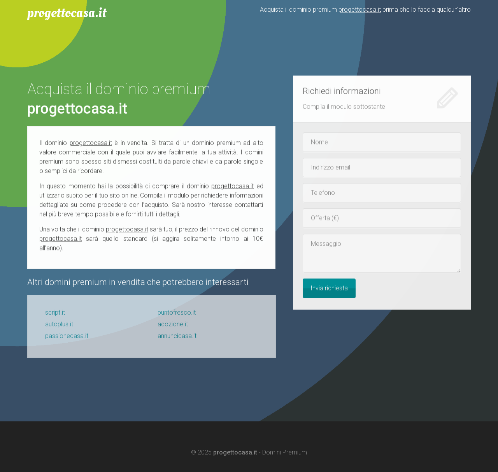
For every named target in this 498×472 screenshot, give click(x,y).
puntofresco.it (177, 314)
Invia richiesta (329, 288)
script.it (55, 314)
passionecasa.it (66, 337)
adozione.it (173, 325)
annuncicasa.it (177, 337)
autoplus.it (59, 325)
